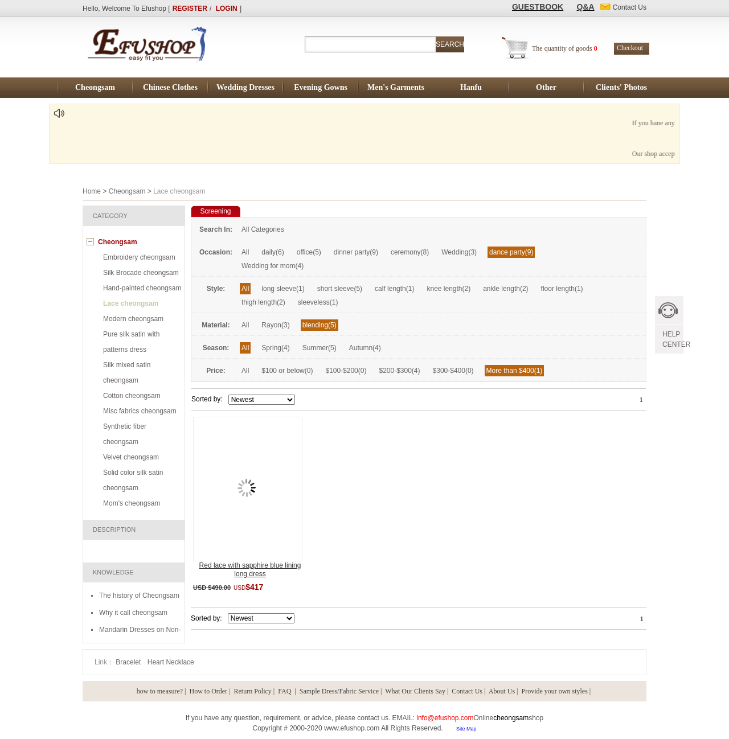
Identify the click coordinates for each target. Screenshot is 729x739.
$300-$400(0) (453, 371)
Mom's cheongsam (131, 503)
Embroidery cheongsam (139, 257)
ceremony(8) (410, 252)
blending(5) (319, 325)
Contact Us (467, 691)
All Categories (262, 229)
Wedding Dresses (245, 87)
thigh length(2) (263, 302)
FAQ (285, 691)
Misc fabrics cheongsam (140, 411)
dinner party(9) (356, 252)
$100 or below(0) (287, 371)
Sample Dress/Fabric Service (339, 691)
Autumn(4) (365, 348)
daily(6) (272, 252)
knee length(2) (448, 289)
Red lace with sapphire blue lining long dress (250, 569)
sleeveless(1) (318, 302)
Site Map (466, 729)
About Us (502, 691)
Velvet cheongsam (131, 457)
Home (92, 191)
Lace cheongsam (130, 303)
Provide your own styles (555, 691)
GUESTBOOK (537, 6)
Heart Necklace (171, 662)
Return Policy (253, 691)
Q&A (586, 6)
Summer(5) (319, 348)
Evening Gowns (320, 87)
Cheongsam (95, 87)
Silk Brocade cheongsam (141, 273)
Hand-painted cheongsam (142, 288)
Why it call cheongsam (133, 613)
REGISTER (190, 9)
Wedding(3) (459, 252)
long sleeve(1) (282, 289)
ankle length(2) (505, 289)
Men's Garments (395, 87)
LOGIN (226, 9)
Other (546, 87)
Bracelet (129, 662)
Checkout (630, 48)
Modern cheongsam (133, 319)
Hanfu (471, 87)
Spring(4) (275, 348)
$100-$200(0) (345, 371)
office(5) (309, 252)
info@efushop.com (444, 718)
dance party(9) (511, 252)
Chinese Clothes (170, 87)
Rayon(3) (275, 325)
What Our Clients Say (415, 691)
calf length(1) (394, 289)
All (245, 252)
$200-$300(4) (399, 371)
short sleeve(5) (339, 289)
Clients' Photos (621, 87)
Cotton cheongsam (132, 396)
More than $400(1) (514, 371)
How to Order (208, 691)
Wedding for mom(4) (272, 266)
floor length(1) (562, 289)
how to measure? (160, 691)
